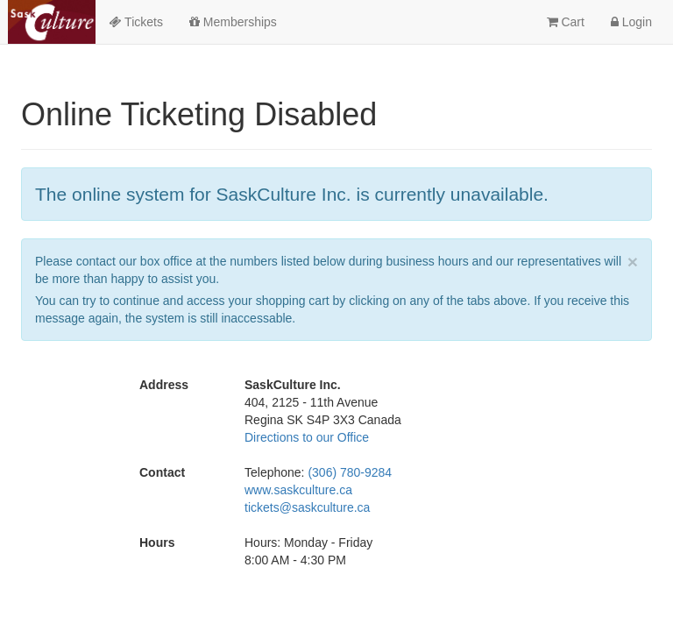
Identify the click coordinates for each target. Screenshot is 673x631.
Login (631, 22)
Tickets (135, 22)
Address (163, 385)
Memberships (233, 22)
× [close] (632, 261)
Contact (162, 472)
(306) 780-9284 (350, 472)
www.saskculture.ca (298, 490)
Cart (565, 22)
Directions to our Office (306, 437)
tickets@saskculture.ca (307, 507)
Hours (156, 542)
